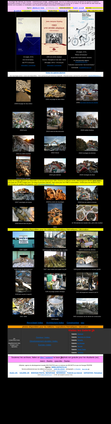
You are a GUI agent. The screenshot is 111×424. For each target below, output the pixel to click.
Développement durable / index (44, 341)
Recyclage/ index (35, 323)
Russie (79, 346)
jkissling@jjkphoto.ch (97, 8)
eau (82, 323)
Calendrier (26, 11)
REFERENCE (61, 373)
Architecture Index (55, 323)
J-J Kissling (77, 369)
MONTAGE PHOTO (37, 373)
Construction (73, 323)
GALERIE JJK (24, 373)
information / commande (28, 65)
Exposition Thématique (39, 11)
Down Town (81, 349)
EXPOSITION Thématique (93, 373)
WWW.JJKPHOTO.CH (59, 367)
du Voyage (81, 343)
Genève (80, 352)
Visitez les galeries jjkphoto (55, 73)
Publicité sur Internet (74, 373)
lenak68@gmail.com (81, 62)
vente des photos (59, 369)
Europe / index (44, 345)
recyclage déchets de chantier (89, 102)
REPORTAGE (50, 373)
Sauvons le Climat (83, 337)
